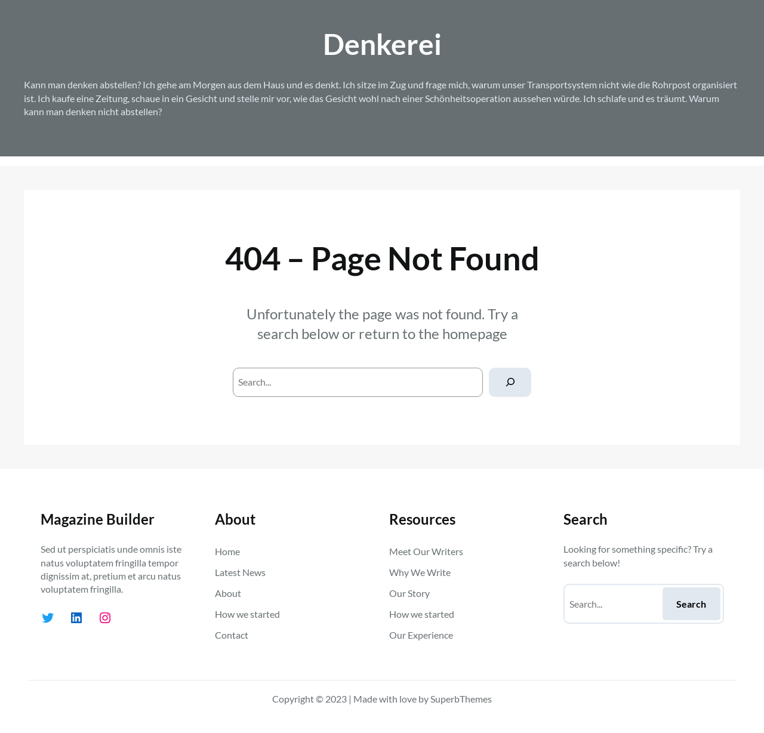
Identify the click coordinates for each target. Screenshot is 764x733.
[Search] (510, 382)
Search (691, 603)
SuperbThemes (461, 698)
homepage (474, 333)
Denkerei (382, 44)
